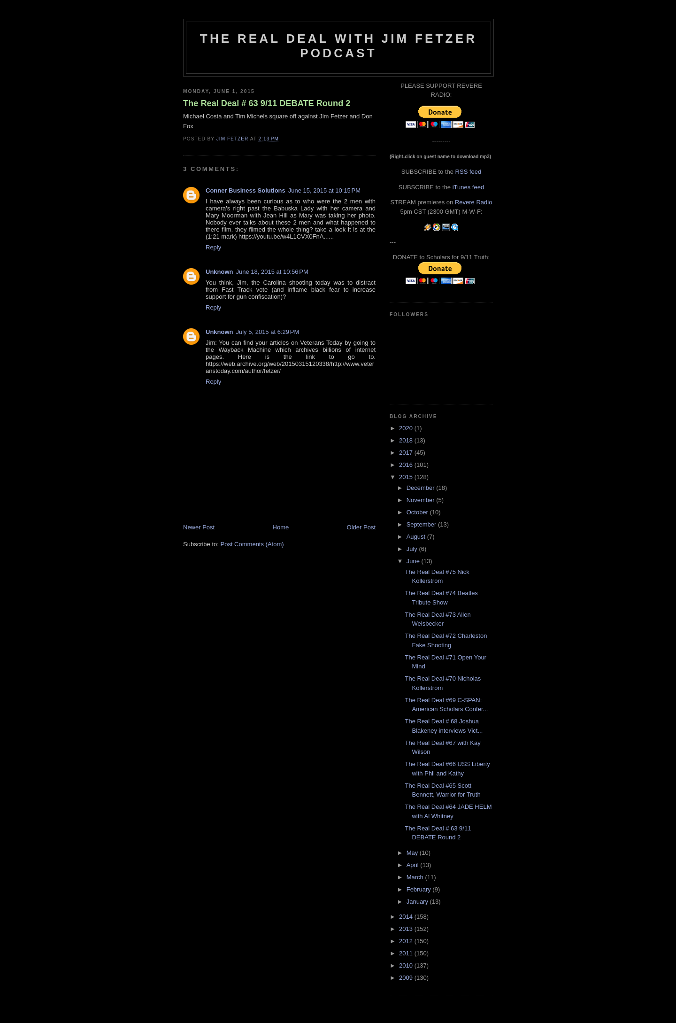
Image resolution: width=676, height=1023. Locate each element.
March (416, 877)
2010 (407, 965)
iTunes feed (468, 187)
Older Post (361, 527)
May (413, 852)
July (413, 548)
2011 (407, 953)
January (418, 901)
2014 (407, 916)
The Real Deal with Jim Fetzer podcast (338, 45)
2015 (407, 476)
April (414, 864)
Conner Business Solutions (245, 190)
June (414, 561)
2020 (407, 428)
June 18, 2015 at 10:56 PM (272, 271)
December (422, 487)
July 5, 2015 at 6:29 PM (268, 331)
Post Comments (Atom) (252, 544)
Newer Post (199, 527)
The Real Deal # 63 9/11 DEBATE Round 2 (266, 103)
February (420, 889)
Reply (213, 247)
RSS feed (468, 171)
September (422, 524)
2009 (407, 977)
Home (281, 527)
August (417, 536)
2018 (407, 440)
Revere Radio (473, 202)
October (418, 512)
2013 (407, 928)
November (422, 500)
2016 (407, 464)
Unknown (219, 271)
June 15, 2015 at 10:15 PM (324, 190)
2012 (407, 941)
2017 (407, 452)
